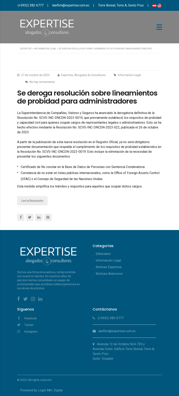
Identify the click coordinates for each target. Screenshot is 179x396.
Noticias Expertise (109, 267)
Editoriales (103, 254)
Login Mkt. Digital (50, 390)
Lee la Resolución (32, 200)
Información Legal (108, 260)
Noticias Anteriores (109, 274)
